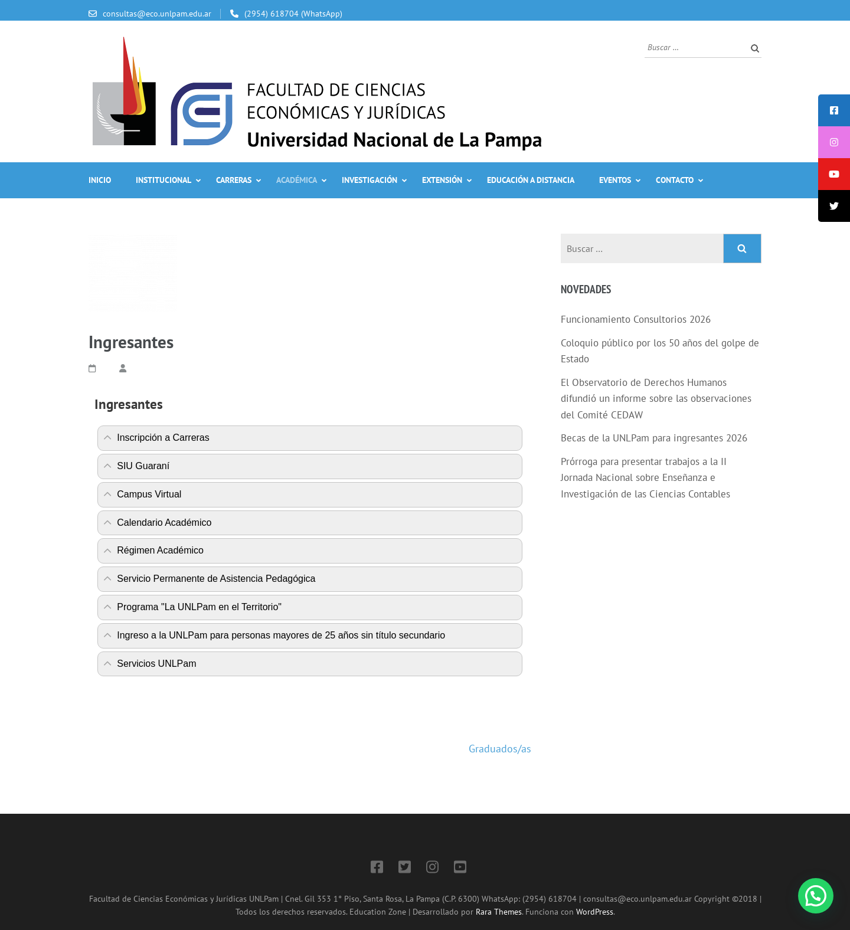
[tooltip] (834, 110)
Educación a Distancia (530, 180)
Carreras (233, 180)
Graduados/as (500, 748)
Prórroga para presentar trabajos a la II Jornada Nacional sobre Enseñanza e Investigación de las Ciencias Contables (645, 477)
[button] (815, 895)
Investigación (369, 180)
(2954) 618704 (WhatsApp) (293, 13)
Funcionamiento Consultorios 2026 (636, 319)
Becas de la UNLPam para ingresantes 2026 (654, 437)
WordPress (594, 911)
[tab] (309, 438)
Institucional (163, 180)
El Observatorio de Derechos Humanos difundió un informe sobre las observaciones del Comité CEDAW (656, 398)
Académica (296, 180)
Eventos (615, 180)
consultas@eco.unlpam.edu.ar (157, 13)
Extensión (442, 180)
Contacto (675, 180)
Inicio (100, 180)
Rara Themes (499, 911)
